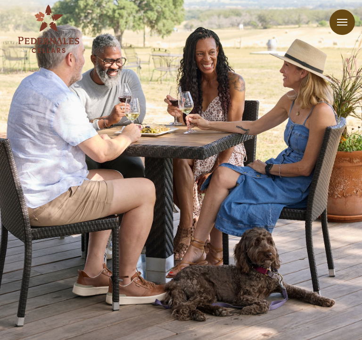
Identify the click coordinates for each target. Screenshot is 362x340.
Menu (342, 22)
